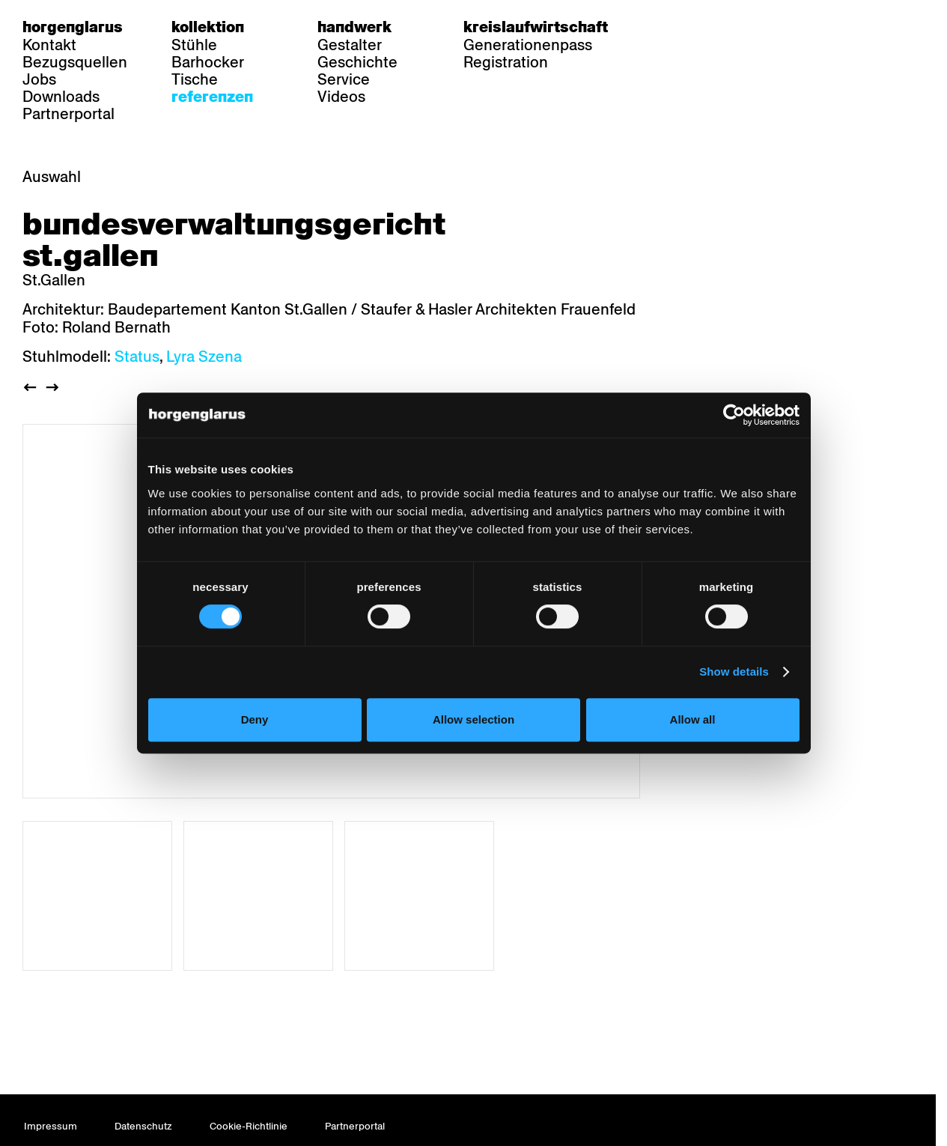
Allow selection (473, 753)
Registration (505, 62)
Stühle (194, 44)
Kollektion (207, 27)
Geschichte (357, 62)
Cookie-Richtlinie (248, 1126)
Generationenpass (527, 44)
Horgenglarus (72, 27)
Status (137, 356)
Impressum (50, 1126)
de (666, 27)
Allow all (698, 753)
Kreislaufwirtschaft (535, 27)
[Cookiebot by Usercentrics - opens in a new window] (742, 448)
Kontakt (49, 44)
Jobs (39, 79)
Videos (341, 96)
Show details (742, 706)
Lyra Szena (204, 356)
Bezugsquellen (74, 62)
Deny (249, 753)
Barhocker (207, 62)
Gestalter (349, 44)
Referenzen (212, 96)
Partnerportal (68, 113)
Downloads (61, 96)
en (724, 26)
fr (695, 26)
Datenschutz (143, 1126)
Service (343, 79)
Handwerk (354, 27)
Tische (194, 79)
